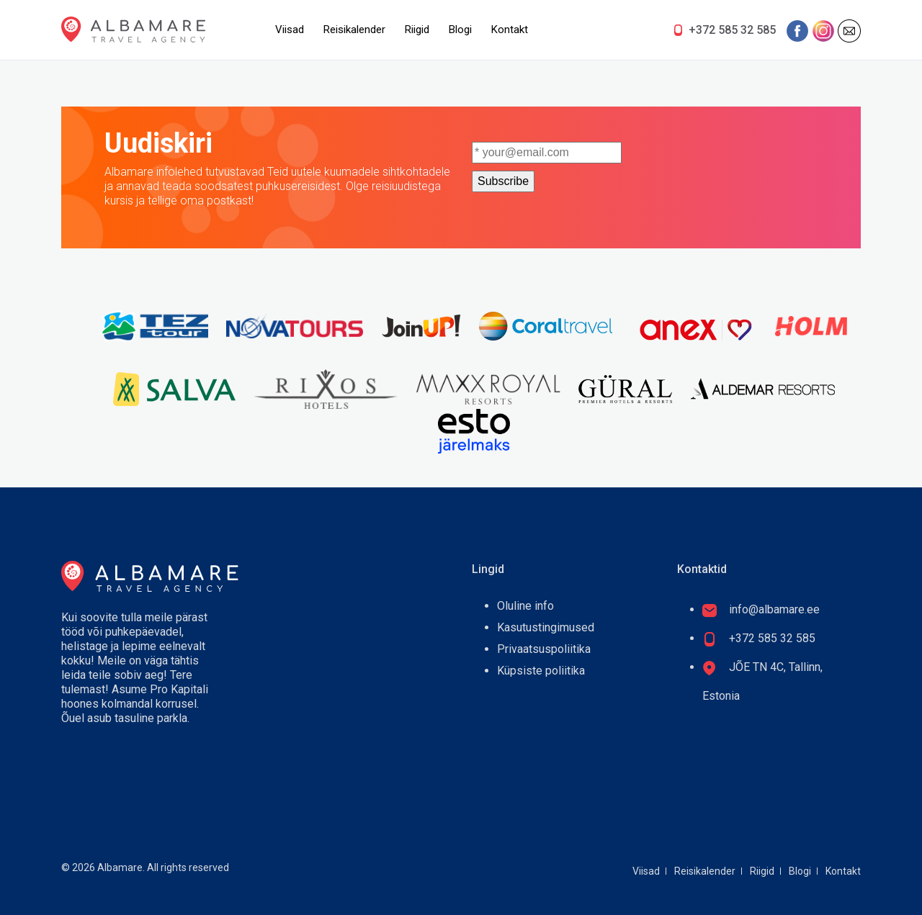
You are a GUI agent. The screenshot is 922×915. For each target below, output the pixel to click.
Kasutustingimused (545, 627)
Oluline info (525, 606)
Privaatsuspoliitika (544, 649)
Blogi (460, 29)
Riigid (417, 29)
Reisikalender (354, 29)
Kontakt (509, 29)
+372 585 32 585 (732, 30)
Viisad (289, 29)
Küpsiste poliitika (541, 670)
